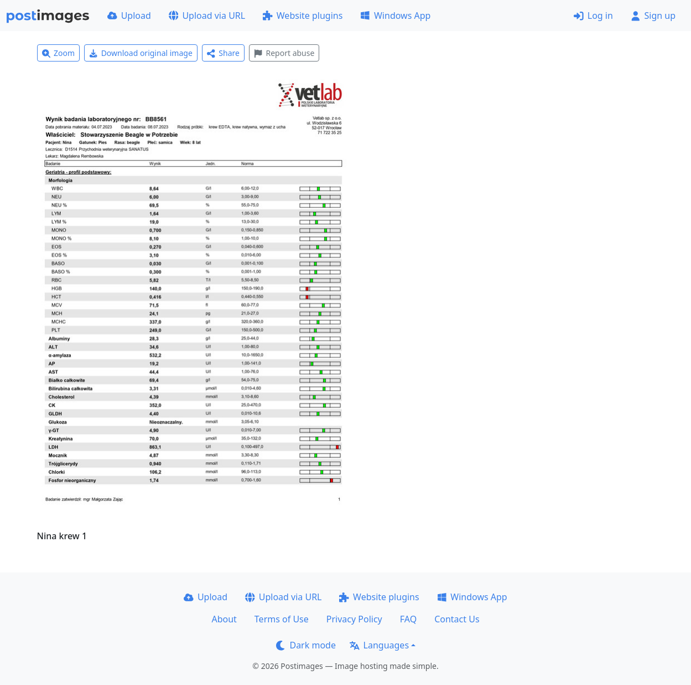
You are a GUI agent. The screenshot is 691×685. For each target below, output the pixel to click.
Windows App (395, 15)
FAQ (408, 619)
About (223, 619)
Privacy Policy (354, 619)
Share (223, 53)
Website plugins (302, 15)
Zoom (58, 53)
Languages (379, 645)
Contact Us (456, 619)
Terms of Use (281, 619)
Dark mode (306, 645)
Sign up (653, 15)
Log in (593, 15)
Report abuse (284, 53)
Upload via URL (207, 15)
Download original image (141, 53)
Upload (129, 15)
